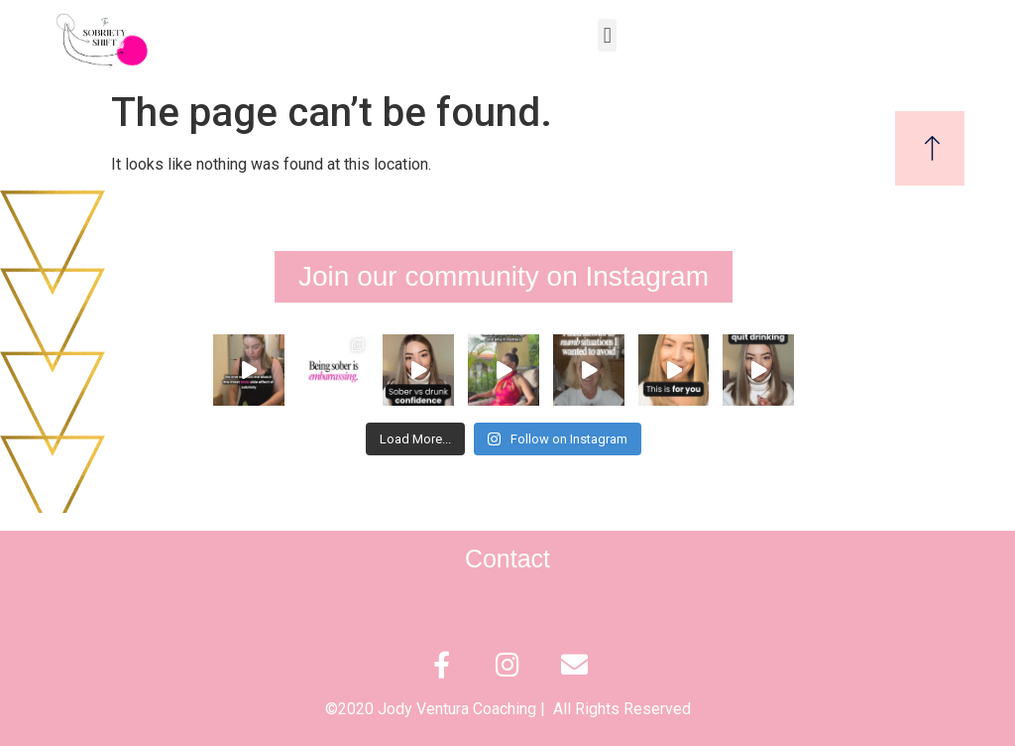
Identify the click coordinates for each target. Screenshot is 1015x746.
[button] (607, 35)
